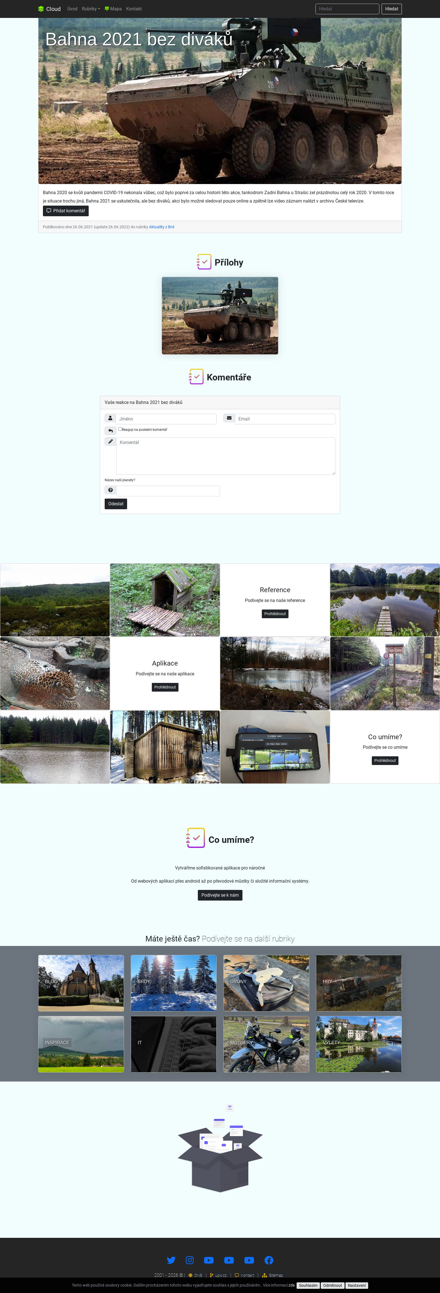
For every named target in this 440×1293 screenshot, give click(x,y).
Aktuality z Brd (161, 227)
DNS (195, 1275)
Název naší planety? (120, 480)
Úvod (72, 8)
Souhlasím (308, 1285)
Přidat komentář (66, 210)
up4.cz (218, 1275)
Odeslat (115, 503)
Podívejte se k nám (220, 895)
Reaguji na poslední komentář (142, 429)
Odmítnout (332, 1285)
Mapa (113, 8)
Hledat (391, 8)
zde (291, 1285)
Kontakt (134, 8)
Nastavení (357, 1285)
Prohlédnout (275, 613)
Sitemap (272, 1275)
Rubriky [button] (89, 8)
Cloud (49, 9)
